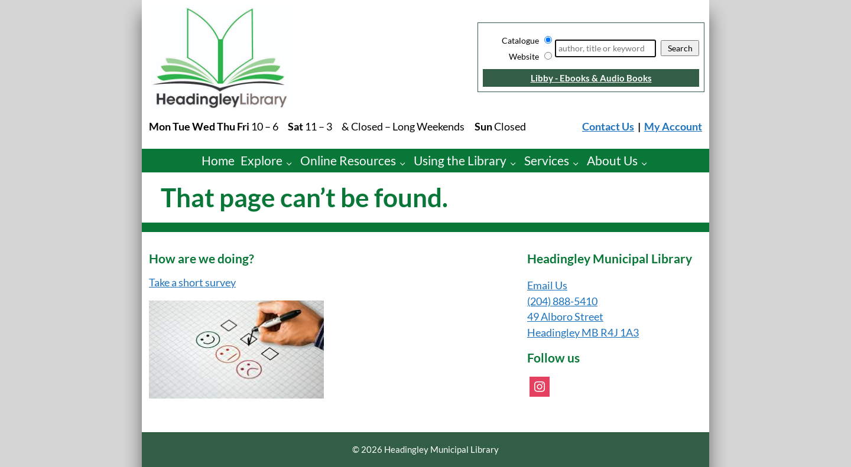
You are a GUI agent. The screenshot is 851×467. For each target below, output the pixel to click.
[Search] (605, 48)
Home (218, 160)
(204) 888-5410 (562, 301)
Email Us (547, 285)
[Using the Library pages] (516, 163)
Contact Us (608, 126)
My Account (673, 126)
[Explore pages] (292, 163)
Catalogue (520, 40)
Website (524, 56)
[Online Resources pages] (406, 163)
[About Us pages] (647, 163)
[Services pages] (579, 163)
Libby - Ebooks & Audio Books (591, 78)
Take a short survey (192, 282)
